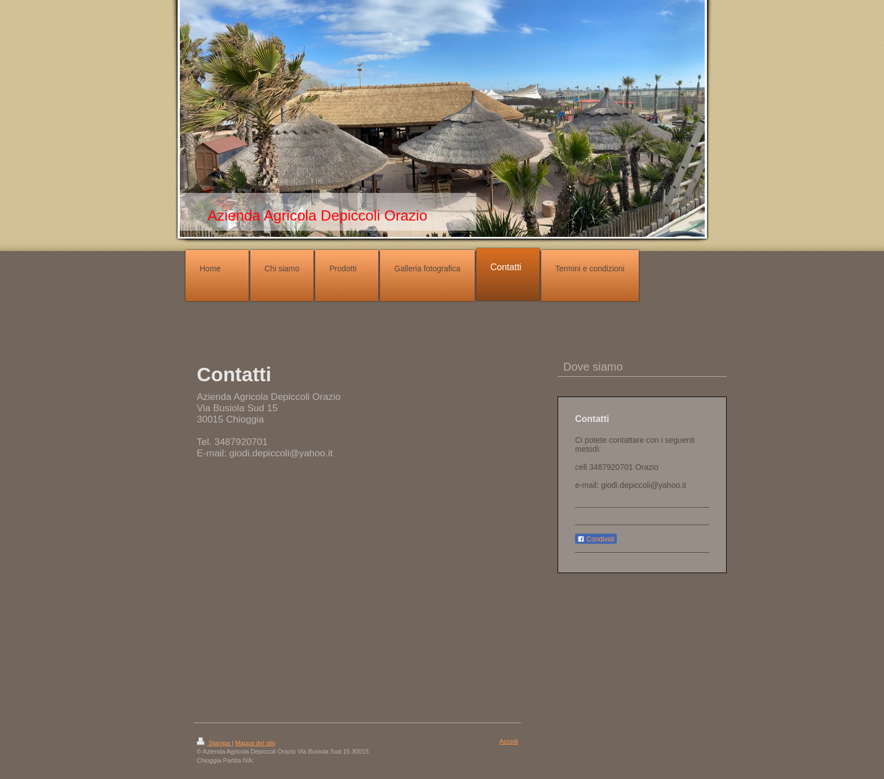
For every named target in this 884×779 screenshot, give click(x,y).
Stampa (214, 743)
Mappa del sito (255, 743)
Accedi (509, 741)
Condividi (596, 539)
